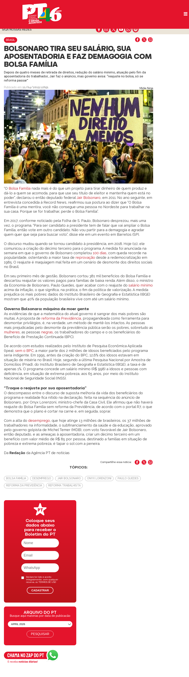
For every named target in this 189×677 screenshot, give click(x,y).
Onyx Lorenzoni (99, 478)
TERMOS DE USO (47, 582)
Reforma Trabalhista (64, 485)
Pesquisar (40, 634)
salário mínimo (140, 285)
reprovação (85, 257)
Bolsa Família (19, 188)
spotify (135, 29)
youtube (121, 29)
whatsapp (128, 29)
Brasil (10, 40)
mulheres (12, 332)
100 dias (99, 253)
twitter (113, 29)
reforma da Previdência (61, 318)
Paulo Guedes (128, 478)
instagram (106, 29)
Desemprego (41, 478)
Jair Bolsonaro (89, 198)
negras (47, 332)
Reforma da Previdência (24, 485)
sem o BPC (24, 351)
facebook (99, 29)
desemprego (38, 420)
